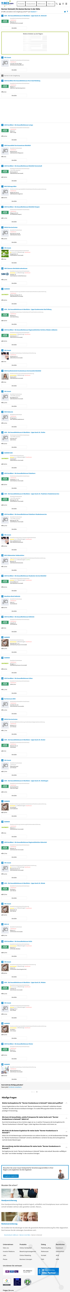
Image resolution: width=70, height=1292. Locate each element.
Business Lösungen (26, 1259)
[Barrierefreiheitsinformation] (63, 3)
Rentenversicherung (9, 1224)
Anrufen (14, 28)
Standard (33, 12)
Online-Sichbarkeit (26, 1248)
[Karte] (65, 11)
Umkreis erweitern (15, 1087)
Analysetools (31, 4)
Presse (5, 1259)
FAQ (42, 1259)
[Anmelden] (60, 3)
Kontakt (43, 1255)
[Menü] (67, 3)
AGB (57, 1255)
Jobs (4, 1255)
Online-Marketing (25, 1255)
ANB (57, 1259)
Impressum (59, 1248)
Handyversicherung (9, 1200)
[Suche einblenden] (57, 3)
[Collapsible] (66, 1103)
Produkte (21, 4)
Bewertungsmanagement (28, 1251)
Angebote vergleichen (11, 1176)
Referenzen (41, 4)
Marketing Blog (46, 1248)
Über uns (51, 4)
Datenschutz (60, 1251)
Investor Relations (9, 1251)
